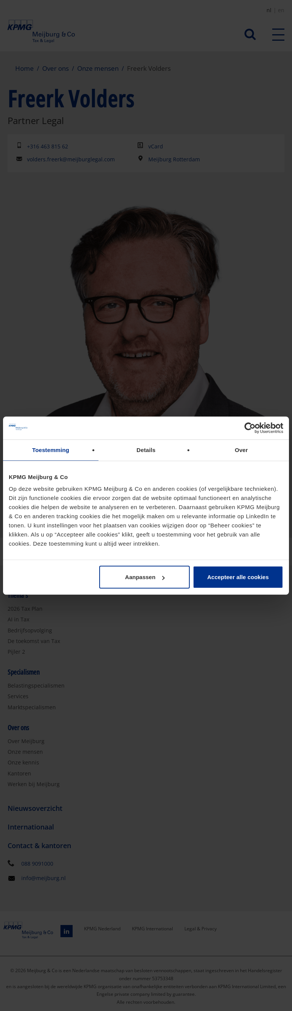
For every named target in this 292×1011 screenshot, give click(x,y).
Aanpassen (145, 577)
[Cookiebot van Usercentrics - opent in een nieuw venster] (250, 427)
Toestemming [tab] (51, 449)
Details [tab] (146, 449)
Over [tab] (241, 449)
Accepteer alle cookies (238, 577)
